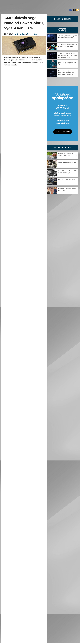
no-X (16, 34)
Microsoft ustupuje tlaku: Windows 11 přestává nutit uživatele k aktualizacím (66, 72)
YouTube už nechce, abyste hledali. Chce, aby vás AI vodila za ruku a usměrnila (67, 55)
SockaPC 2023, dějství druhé (67, 162)
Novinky (30, 34)
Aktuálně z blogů (62, 147)
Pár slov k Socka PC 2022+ (66, 179)
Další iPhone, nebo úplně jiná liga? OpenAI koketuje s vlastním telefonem (67, 64)
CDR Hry (62, 30)
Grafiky (36, 34)
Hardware (22, 34)
